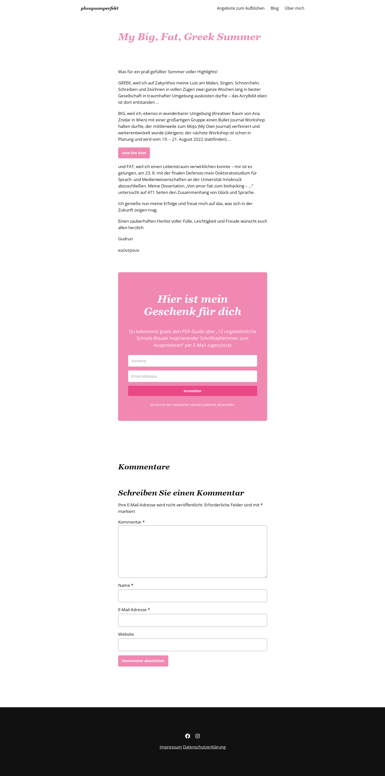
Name (125, 585)
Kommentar (131, 522)
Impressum (171, 747)
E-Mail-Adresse (134, 609)
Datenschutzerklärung (204, 747)
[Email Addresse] (192, 376)
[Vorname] (192, 361)
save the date (134, 152)
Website (126, 634)
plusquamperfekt (99, 8)
